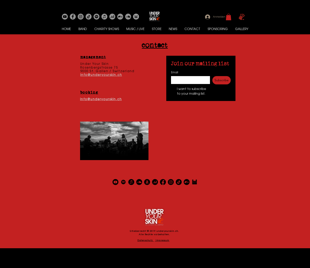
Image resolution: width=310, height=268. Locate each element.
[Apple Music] (131, 182)
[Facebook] (73, 17)
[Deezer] (112, 17)
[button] (228, 17)
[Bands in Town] (136, 17)
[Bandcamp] (120, 17)
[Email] (189, 80)
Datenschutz (145, 241)
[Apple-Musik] (104, 17)
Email (174, 72)
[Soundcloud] (128, 17)
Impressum (162, 241)
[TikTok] (179, 182)
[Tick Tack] (89, 17)
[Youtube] (65, 17)
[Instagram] (81, 17)
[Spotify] (96, 17)
